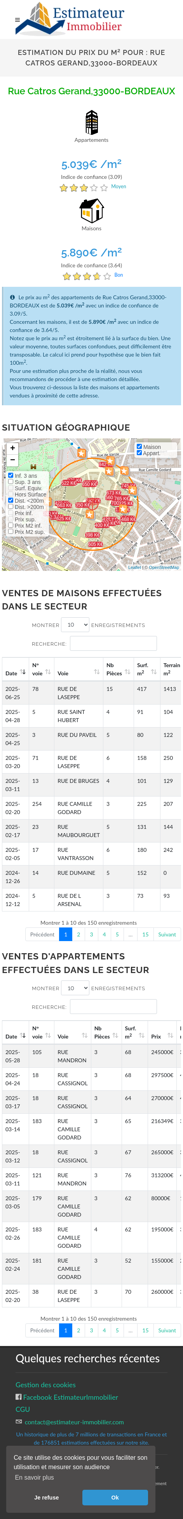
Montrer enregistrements (88, 624)
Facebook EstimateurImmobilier (69, 1397)
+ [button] (12, 449)
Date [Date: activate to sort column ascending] (11, 673)
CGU (23, 1409)
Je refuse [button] (46, 1497)
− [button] (12, 460)
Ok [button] (115, 1497)
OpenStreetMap (164, 567)
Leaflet (134, 567)
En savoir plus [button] (34, 1477)
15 (145, 934)
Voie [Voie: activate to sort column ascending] (63, 673)
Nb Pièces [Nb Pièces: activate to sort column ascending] (114, 669)
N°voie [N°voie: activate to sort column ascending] (37, 669)
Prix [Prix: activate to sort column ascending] (156, 1036)
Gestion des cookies (46, 1385)
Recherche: (94, 643)
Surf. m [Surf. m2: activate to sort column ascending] (142, 669)
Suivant (167, 934)
